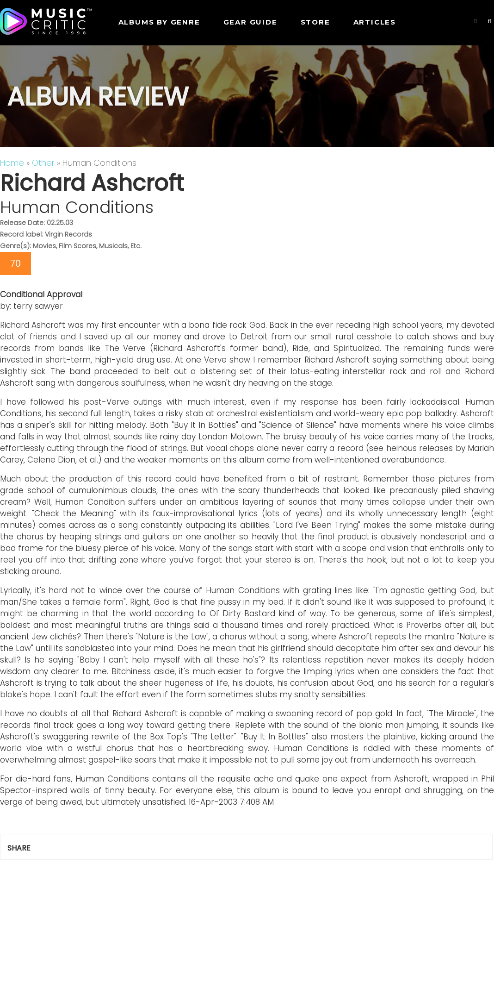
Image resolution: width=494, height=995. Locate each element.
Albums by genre (159, 22)
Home (12, 163)
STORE (315, 22)
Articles (374, 22)
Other (43, 163)
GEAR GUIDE (250, 22)
